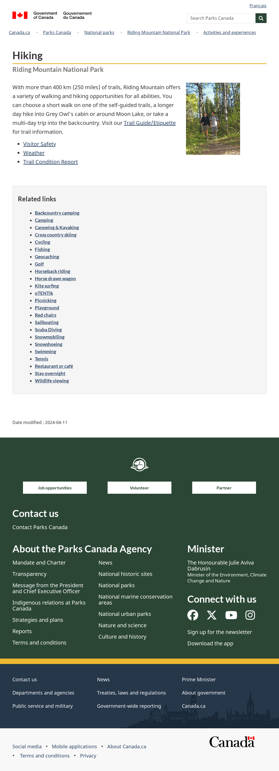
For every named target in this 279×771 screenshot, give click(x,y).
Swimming (45, 351)
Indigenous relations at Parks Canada (49, 605)
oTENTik (44, 293)
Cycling (42, 242)
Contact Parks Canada (40, 527)
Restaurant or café (54, 366)
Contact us (24, 679)
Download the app (210, 643)
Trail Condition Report (50, 161)
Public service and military (42, 706)
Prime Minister (199, 679)
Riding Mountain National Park (158, 32)
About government (203, 692)
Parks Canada (57, 32)
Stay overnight (50, 373)
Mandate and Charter (39, 562)
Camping (44, 220)
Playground (47, 308)
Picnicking (46, 300)
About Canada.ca (126, 746)
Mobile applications (74, 746)
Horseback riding (52, 271)
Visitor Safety (39, 144)
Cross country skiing (56, 235)
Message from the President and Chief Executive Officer (47, 588)
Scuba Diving (48, 329)
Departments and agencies (43, 692)
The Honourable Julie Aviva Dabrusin (227, 571)
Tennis (41, 359)
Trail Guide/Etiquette (150, 122)
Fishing (42, 249)
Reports (22, 631)
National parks (99, 32)
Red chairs (45, 315)
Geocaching (47, 256)
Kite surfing (47, 286)
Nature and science (122, 625)
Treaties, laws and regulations (131, 692)
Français (258, 6)
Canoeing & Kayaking (57, 227)
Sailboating (47, 322)
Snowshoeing (48, 344)
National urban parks (124, 614)
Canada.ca (19, 32)
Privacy (88, 755)
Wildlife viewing (52, 380)
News (105, 562)
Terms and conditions (39, 642)
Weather (34, 152)
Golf (39, 264)
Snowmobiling (50, 337)
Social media (27, 746)
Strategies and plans (37, 619)
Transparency (29, 574)
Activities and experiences (229, 32)
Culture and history (122, 636)
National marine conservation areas (135, 599)
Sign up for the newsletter (219, 632)
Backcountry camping (57, 213)
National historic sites (125, 574)
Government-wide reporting (129, 706)
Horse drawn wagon (55, 278)
